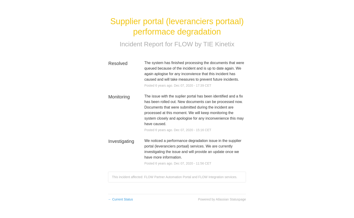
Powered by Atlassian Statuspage (222, 199)
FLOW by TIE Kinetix (204, 44)
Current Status (120, 199)
